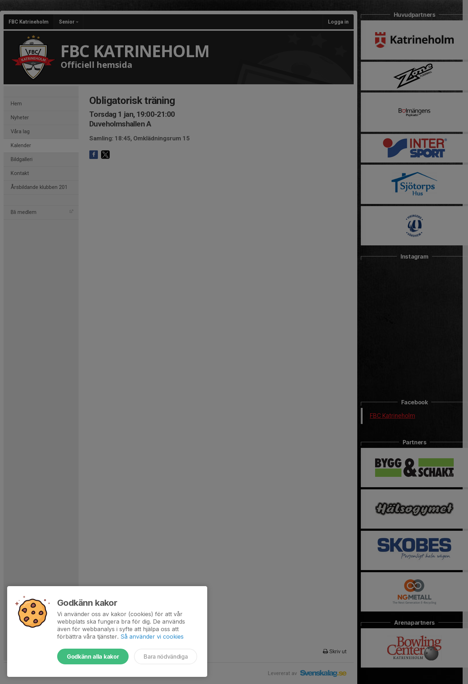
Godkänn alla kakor (93, 656)
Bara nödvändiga (166, 656)
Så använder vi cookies (152, 636)
